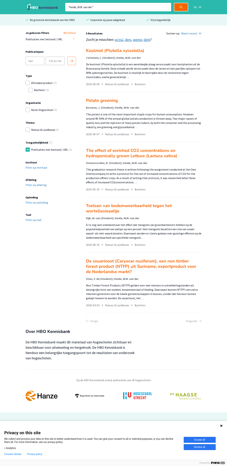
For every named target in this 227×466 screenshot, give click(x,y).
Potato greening (102, 100)
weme (137, 39)
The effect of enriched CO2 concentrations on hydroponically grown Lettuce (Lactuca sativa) (131, 153)
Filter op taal (33, 219)
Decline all (199, 447)
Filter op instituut (36, 167)
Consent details (12, 454)
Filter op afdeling (36, 185)
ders (128, 39)
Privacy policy (34, 454)
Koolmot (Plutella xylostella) (115, 50)
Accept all (199, 439)
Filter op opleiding (37, 202)
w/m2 (119, 39)
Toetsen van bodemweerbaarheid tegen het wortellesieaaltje (129, 208)
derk (146, 39)
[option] (113, 396)
